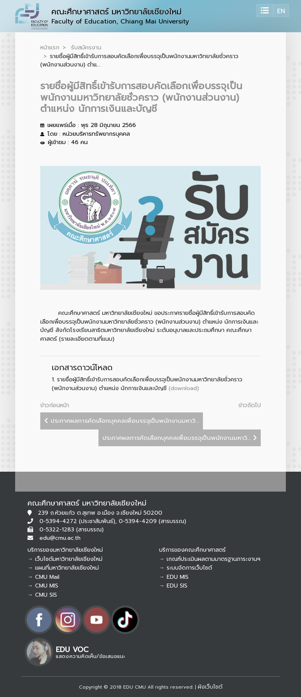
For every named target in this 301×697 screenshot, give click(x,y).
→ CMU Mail (43, 577)
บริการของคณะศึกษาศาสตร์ (192, 550)
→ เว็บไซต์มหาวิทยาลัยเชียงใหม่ (65, 559)
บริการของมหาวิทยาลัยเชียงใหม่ (65, 550)
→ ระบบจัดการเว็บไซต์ (185, 568)
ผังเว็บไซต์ (210, 687)
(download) (184, 388)
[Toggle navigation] (264, 10)
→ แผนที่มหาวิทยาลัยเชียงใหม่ (63, 568)
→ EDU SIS (173, 586)
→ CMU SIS (42, 595)
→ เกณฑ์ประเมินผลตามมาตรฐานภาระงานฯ (209, 559)
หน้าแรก (49, 47)
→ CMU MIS (43, 586)
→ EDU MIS (174, 577)
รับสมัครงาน (86, 47)
